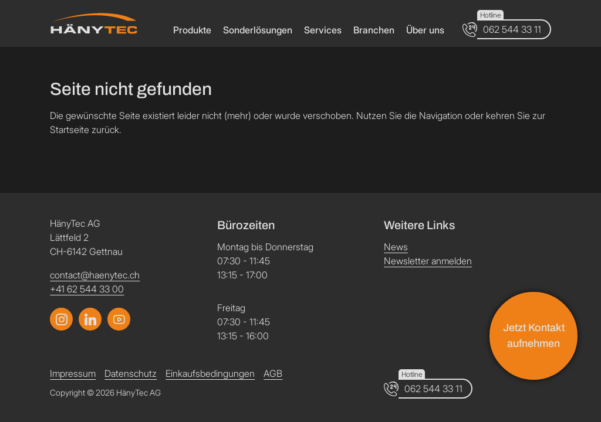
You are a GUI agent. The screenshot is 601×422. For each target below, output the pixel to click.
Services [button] (323, 30)
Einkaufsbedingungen (210, 373)
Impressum (73, 373)
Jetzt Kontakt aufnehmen (534, 335)
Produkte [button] (192, 30)
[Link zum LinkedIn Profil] (118, 319)
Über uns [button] (425, 30)
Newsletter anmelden (428, 261)
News (396, 247)
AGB (273, 373)
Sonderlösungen (257, 30)
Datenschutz (130, 373)
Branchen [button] (373, 30)
